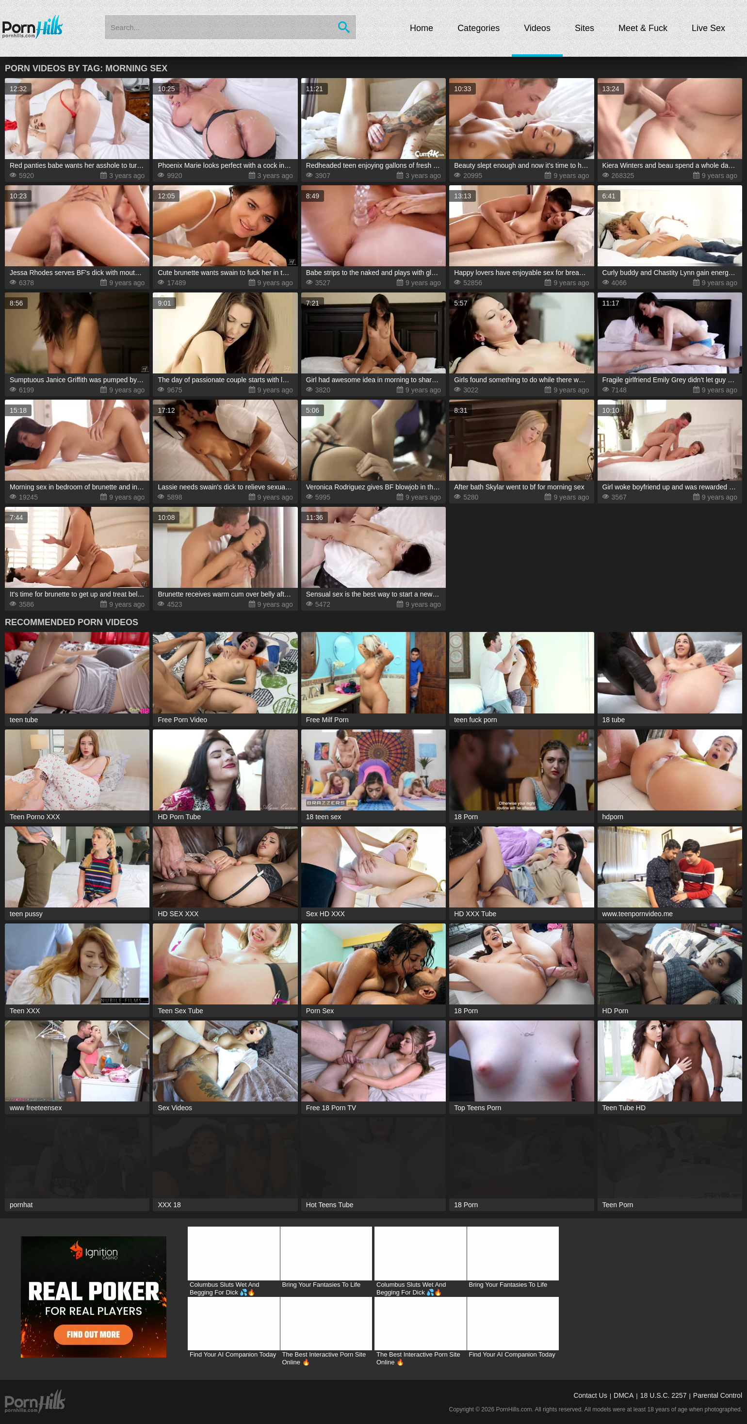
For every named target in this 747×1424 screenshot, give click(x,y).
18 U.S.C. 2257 (663, 1395)
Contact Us (590, 1395)
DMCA (623, 1395)
